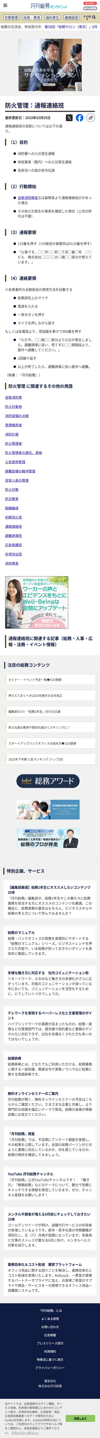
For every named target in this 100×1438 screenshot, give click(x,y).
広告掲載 (50, 1335)
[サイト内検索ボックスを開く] (94, 17)
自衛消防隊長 (28, 197)
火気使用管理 (15, 461)
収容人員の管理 (17, 480)
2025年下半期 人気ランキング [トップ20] (35, 759)
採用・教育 (31, 17)
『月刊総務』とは (50, 1310)
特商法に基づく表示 (50, 1359)
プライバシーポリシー (50, 1368)
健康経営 (71, 17)
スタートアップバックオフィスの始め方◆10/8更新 (42, 743)
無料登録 (90, 3)
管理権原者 (13, 424)
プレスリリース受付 (50, 1343)
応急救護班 (13, 544)
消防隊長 (12, 563)
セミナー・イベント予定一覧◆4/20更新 (35, 679)
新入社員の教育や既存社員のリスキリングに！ (39, 727)
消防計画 (12, 434)
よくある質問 (50, 1318)
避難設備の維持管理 (20, 471)
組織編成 (12, 507)
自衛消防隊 (13, 397)
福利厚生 (52, 17)
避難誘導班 (13, 535)
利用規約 (50, 1351)
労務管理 (11, 17)
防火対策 (12, 489)
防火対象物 (13, 406)
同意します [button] (80, 1418)
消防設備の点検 (17, 415)
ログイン (90, 8)
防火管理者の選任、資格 (23, 452)
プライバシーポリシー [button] (25, 1433)
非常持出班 (13, 554)
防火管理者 (13, 443)
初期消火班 (13, 517)
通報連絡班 (13, 526)
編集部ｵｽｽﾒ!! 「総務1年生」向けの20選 (34, 711)
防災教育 (12, 498)
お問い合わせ (50, 1327)
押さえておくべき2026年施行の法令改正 (35, 695)
